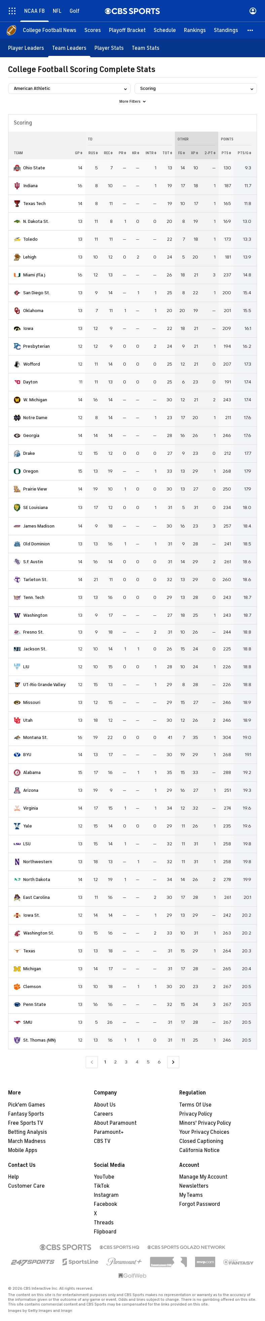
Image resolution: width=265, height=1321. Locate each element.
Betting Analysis (27, 1132)
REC (108, 152)
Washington (35, 615)
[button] (250, 30)
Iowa (28, 328)
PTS (226, 152)
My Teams (191, 1195)
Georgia (31, 435)
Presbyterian (36, 346)
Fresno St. (33, 632)
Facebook (105, 1204)
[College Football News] (49, 30)
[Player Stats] (109, 48)
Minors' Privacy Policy (205, 1123)
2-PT (210, 152)
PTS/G (244, 152)
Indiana (30, 186)
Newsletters (194, 1186)
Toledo (30, 239)
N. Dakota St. (36, 221)
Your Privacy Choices (204, 1132)
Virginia (30, 808)
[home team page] (17, 168)
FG (181, 152)
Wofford (31, 364)
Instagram (106, 1195)
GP (78, 152)
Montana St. (35, 737)
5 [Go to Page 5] (148, 1062)
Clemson (32, 986)
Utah (28, 720)
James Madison (38, 526)
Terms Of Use (195, 1105)
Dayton (30, 382)
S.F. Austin (33, 562)
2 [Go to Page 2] (115, 1062)
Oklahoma (33, 310)
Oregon (30, 471)
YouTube (104, 1177)
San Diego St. (36, 293)
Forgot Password (199, 1204)
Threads (104, 1222)
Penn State (34, 1004)
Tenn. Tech (33, 597)
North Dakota (36, 879)
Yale (27, 826)
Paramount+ (109, 1132)
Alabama (32, 772)
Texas (29, 951)
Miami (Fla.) (34, 275)
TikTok (101, 1186)
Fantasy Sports (26, 1114)
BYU (27, 754)
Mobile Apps (22, 1150)
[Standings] (226, 30)
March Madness (27, 1141)
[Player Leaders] (26, 48)
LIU (26, 667)
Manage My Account (203, 1177)
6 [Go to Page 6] (159, 1062)
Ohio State (34, 168)
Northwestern (37, 862)
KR (135, 152)
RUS (93, 152)
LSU (27, 844)
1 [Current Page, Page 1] (105, 1062)
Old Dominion (36, 544)
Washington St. (38, 933)
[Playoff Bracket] (127, 30)
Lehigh (29, 257)
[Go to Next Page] (173, 1062)
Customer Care (26, 1186)
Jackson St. (34, 649)
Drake (29, 453)
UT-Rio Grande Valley (44, 684)
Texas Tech (34, 203)
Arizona (30, 790)
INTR (151, 152)
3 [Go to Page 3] (126, 1062)
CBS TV (102, 1141)
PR (122, 152)
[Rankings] (195, 30)
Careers (103, 1114)
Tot (167, 152)
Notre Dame (35, 417)
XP (194, 152)
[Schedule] (165, 30)
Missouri (31, 702)
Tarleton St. (35, 579)
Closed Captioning (201, 1141)
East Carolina (36, 897)
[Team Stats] (145, 48)
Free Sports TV (25, 1123)
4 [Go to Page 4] (137, 1062)
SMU (27, 1022)
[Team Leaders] (69, 48)
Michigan (32, 969)
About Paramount (115, 1123)
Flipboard (105, 1231)
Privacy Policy (195, 1114)
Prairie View (35, 489)
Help (13, 1177)
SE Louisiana (35, 507)
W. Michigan (35, 400)
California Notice (199, 1150)
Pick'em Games (26, 1105)
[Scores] (92, 30)
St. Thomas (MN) (39, 1040)
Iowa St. (31, 915)
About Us (105, 1105)
